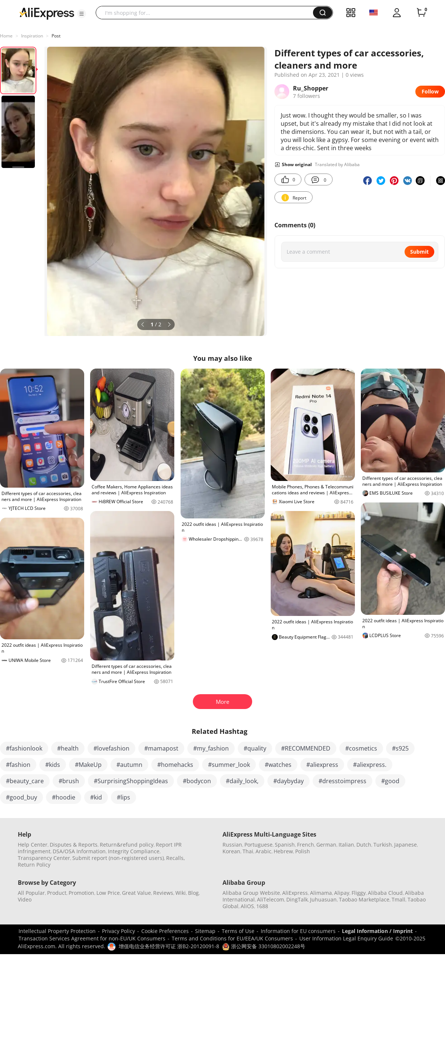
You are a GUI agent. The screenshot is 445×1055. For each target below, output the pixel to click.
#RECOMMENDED (305, 748)
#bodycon (197, 781)
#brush (69, 781)
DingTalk (297, 899)
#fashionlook (24, 748)
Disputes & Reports (74, 844)
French (305, 844)
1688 (262, 906)
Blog (193, 892)
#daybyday (288, 781)
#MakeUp (88, 765)
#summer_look (229, 765)
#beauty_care (25, 781)
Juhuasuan (323, 899)
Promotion (81, 892)
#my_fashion (211, 748)
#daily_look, (242, 781)
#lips (123, 797)
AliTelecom (270, 899)
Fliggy (359, 892)
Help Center (32, 844)
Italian (346, 844)
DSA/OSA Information (79, 851)
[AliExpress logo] (47, 13)
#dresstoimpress (342, 781)
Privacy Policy (118, 930)
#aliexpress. (369, 765)
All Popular (31, 892)
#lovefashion (111, 748)
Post (56, 36)
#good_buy (21, 797)
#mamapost (161, 748)
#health (68, 748)
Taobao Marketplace (364, 899)
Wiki (180, 892)
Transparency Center (44, 857)
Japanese (405, 844)
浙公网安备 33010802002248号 (263, 946)
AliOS (247, 906)
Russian (232, 844)
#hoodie (63, 797)
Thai (248, 851)
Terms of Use (238, 930)
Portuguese (258, 844)
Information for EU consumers (298, 930)
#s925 (400, 748)
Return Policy (34, 864)
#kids (52, 765)
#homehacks (175, 765)
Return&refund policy (127, 844)
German (326, 844)
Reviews (163, 892)
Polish (302, 851)
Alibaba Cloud (385, 892)
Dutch (363, 844)
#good (390, 781)
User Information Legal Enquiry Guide (346, 938)
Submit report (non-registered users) (118, 857)
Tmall (398, 899)
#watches (278, 765)
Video (25, 899)
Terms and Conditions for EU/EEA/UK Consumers (232, 938)
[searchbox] (207, 12)
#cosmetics (361, 748)
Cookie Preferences (165, 930)
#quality (255, 748)
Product (56, 892)
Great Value (136, 892)
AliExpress (295, 892)
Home (6, 36)
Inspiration (32, 36)
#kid (96, 797)
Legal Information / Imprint (377, 930)
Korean (231, 851)
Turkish (382, 844)
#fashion (18, 765)
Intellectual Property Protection (57, 930)
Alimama (321, 892)
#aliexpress (322, 765)
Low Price (108, 892)
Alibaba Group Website (251, 892)
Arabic (263, 851)
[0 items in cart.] (421, 13)
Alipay (341, 892)
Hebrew (283, 851)
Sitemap (205, 930)
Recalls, (175, 857)
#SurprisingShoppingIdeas (131, 781)
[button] (81, 13)
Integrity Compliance (133, 851)
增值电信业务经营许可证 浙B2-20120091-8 (169, 946)
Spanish (285, 844)
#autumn (129, 765)
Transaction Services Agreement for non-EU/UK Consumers (92, 938)
